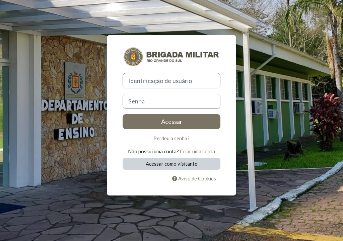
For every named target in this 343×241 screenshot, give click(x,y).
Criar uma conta (197, 151)
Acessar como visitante (171, 164)
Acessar (171, 121)
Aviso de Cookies (194, 178)
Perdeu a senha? (171, 138)
